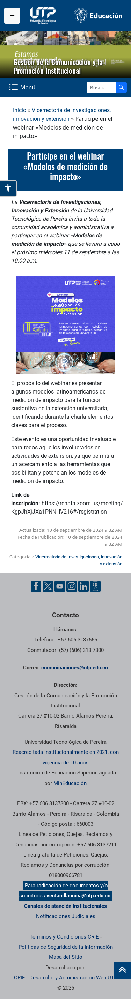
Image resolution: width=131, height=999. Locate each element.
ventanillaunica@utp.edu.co (78, 896)
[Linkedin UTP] (83, 586)
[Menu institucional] (12, 16)
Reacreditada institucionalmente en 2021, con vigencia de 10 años (66, 757)
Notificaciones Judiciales (65, 916)
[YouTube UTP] (59, 586)
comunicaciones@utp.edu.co (74, 667)
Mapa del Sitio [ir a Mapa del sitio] (65, 957)
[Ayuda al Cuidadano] (95, 586)
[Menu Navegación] (23, 87)
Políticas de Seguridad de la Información (66, 947)
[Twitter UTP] (48, 586)
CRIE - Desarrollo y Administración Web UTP (65, 978)
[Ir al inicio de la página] (122, 970)
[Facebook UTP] (36, 586)
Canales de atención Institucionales (65, 906)
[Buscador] (121, 87)
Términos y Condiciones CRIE (64, 937)
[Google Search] (101, 87)
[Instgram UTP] (71, 586)
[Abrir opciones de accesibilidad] (8, 188)
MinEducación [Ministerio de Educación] (70, 783)
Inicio (19, 110)
